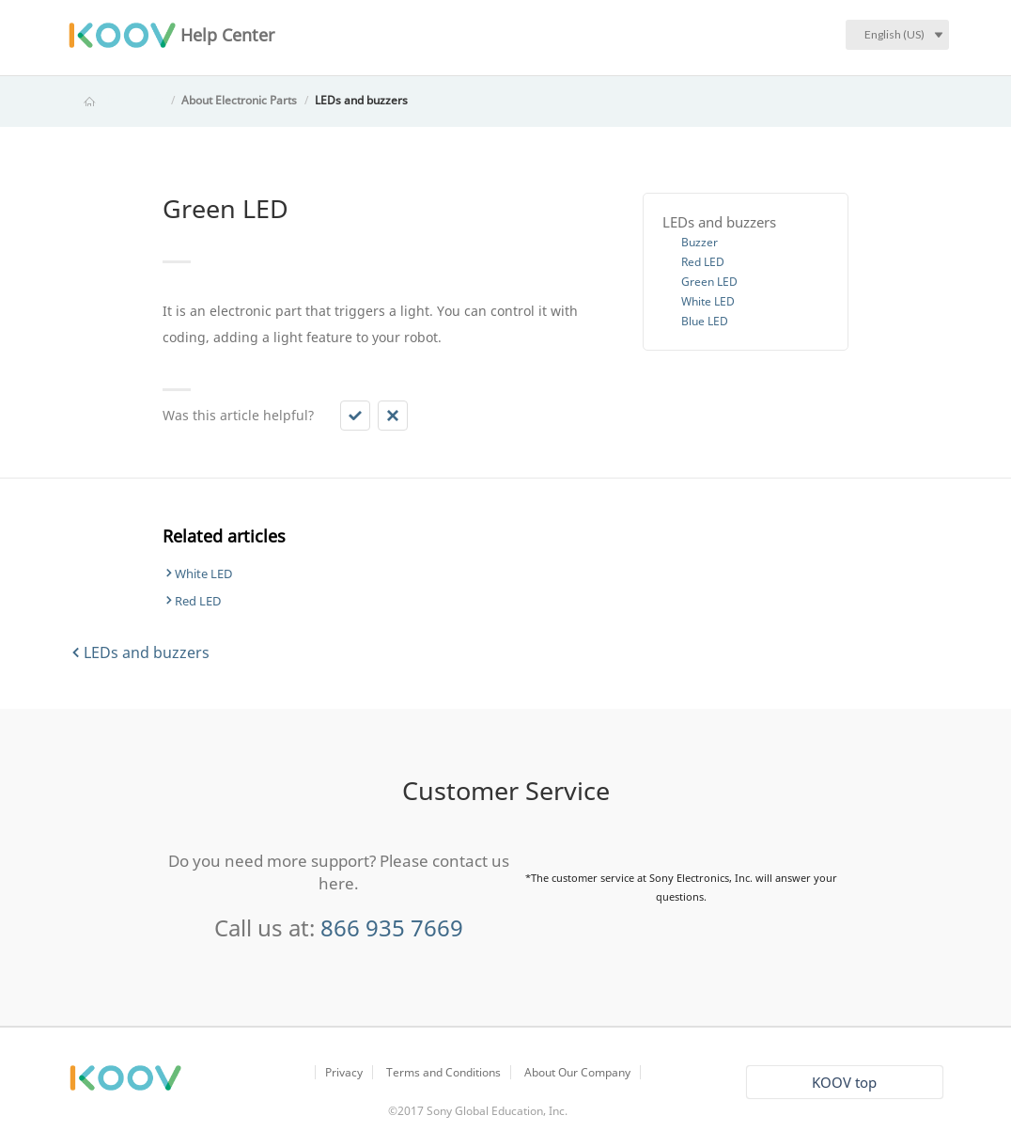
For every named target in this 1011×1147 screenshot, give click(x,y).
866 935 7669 (391, 927)
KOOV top (844, 1082)
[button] (355, 416)
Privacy (344, 1072)
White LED (708, 301)
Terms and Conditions (443, 1072)
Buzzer (699, 242)
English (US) (894, 34)
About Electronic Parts (239, 100)
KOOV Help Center (115, 100)
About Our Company (577, 1072)
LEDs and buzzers (361, 100)
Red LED (702, 262)
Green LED (709, 282)
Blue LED (704, 321)
